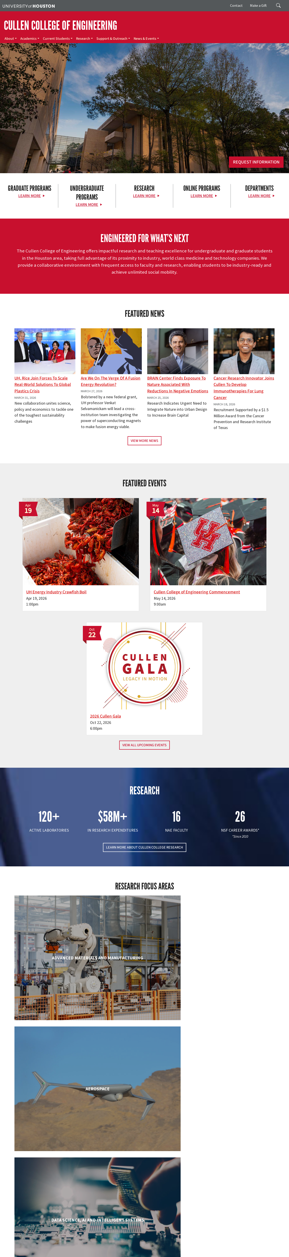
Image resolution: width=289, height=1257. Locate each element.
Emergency (142, 1243)
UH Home (78, 1243)
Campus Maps (124, 1243)
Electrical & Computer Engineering (56, 982)
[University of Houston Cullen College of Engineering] (50, 1187)
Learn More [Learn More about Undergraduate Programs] (87, 205)
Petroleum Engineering (144, 1144)
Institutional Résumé (156, 1248)
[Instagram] (54, 1204)
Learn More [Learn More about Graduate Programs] (29, 196)
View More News (144, 440)
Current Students (56, 38)
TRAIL (224, 1243)
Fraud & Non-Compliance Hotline (25, 1248)
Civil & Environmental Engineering (233, 893)
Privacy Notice (79, 1248)
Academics (28, 38)
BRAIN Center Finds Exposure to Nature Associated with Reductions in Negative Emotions (177, 384)
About (9, 38)
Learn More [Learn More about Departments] (259, 196)
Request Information (256, 162)
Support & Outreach (111, 38)
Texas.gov (175, 1243)
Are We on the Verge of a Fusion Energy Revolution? (110, 381)
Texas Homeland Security (201, 1243)
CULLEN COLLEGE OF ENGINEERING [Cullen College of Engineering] (60, 25)
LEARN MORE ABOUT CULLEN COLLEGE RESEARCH (144, 700)
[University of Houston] (29, 5)
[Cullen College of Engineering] (144, 124)
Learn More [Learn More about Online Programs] (202, 196)
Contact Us (107, 1223)
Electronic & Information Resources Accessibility (230, 1248)
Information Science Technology (144, 1061)
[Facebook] (27, 1204)
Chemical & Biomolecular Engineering (145, 898)
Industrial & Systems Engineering (56, 1061)
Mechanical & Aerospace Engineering (233, 1065)
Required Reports (184, 1248)
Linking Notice (58, 1248)
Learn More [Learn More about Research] (144, 196)
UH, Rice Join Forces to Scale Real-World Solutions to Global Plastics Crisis (42, 384)
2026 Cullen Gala (213, 563)
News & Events (145, 38)
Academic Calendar (100, 1243)
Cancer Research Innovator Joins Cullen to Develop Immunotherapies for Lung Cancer (244, 388)
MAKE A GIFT (236, 1184)
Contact (236, 5)
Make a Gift (258, 5)
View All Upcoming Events (144, 598)
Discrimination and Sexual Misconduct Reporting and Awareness (45, 1253)
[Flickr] (45, 1204)
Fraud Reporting (241, 1243)
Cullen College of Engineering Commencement (137, 566)
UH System (160, 1243)
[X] (36, 1204)
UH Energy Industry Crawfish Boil (51, 563)
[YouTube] (71, 1204)
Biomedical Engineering (56, 893)
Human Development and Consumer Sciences (233, 982)
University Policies (102, 1253)
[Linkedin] (63, 1204)
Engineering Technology (144, 977)
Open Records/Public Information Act (116, 1248)
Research (83, 38)
